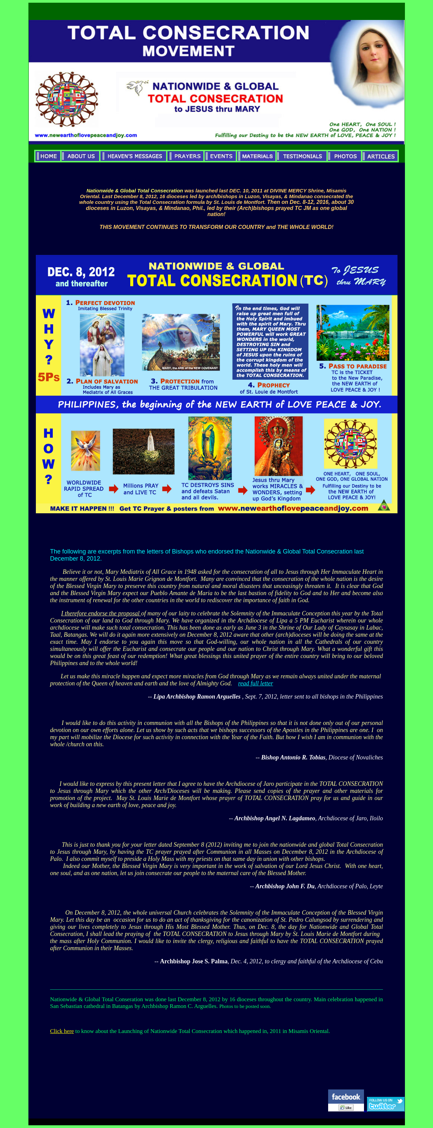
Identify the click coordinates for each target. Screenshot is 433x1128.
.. (384, 1109)
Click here (62, 1031)
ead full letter (256, 683)
